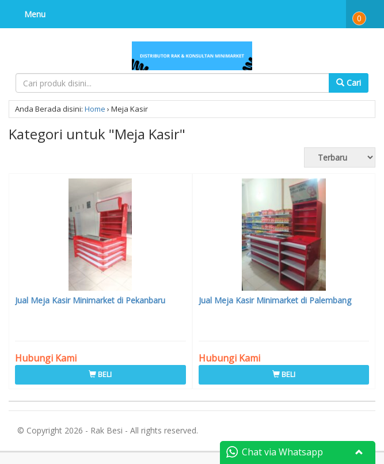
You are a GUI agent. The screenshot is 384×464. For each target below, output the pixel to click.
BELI (100, 374)
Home (95, 109)
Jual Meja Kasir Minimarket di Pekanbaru (90, 300)
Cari (348, 82)
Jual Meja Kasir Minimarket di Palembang (275, 300)
